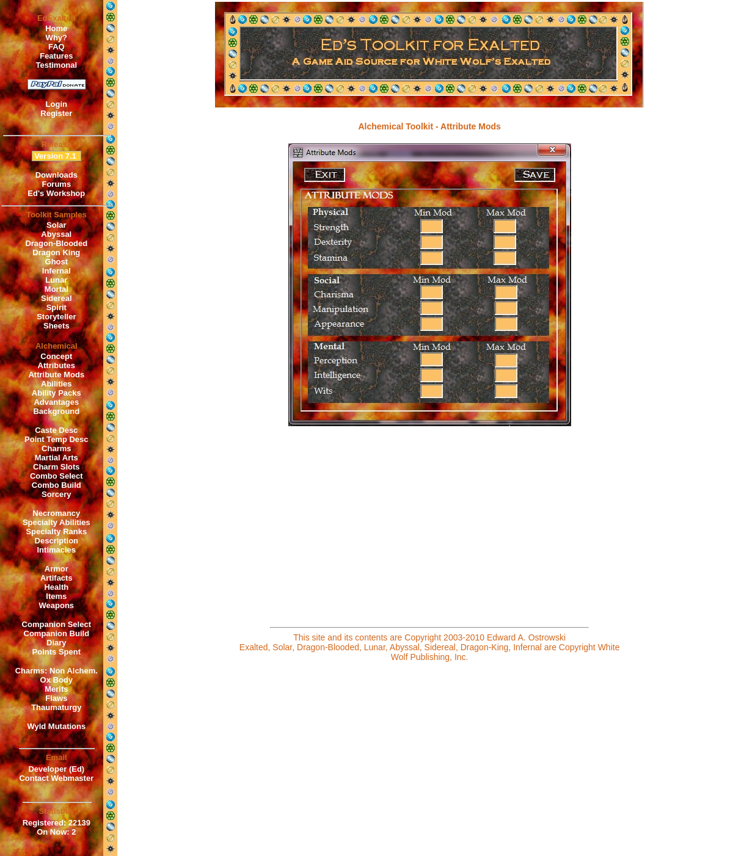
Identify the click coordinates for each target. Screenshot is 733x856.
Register (56, 113)
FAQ (56, 46)
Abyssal (56, 234)
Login (56, 104)
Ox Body (56, 679)
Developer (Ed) (56, 769)
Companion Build (57, 633)
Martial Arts (56, 457)
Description (57, 540)
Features (56, 55)
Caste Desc (56, 430)
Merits (56, 689)
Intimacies (56, 549)
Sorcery (56, 494)
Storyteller (56, 316)
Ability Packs (56, 392)
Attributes (56, 365)
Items (56, 596)
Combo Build (56, 485)
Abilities (56, 383)
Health (56, 587)
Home (56, 28)
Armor (56, 568)
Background (56, 411)
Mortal (56, 289)
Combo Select (56, 476)
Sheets (56, 325)
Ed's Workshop (56, 193)
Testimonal (56, 65)
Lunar (56, 280)
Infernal (56, 270)
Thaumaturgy (56, 707)
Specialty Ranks (56, 531)
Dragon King (56, 252)
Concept (56, 356)
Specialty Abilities (56, 522)
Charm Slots (56, 466)
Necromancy (56, 513)
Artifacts (56, 577)
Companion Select (56, 624)
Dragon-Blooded (56, 243)
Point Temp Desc (56, 439)
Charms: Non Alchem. (56, 670)
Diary (56, 642)
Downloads (56, 175)
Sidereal (56, 298)
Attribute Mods (56, 374)
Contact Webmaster (56, 778)
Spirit (56, 307)
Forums (56, 184)
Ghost (56, 261)
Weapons (57, 605)
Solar (56, 225)
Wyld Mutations (56, 726)
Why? (56, 37)
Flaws (56, 698)
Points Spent (56, 651)
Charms (56, 448)
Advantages (56, 402)
